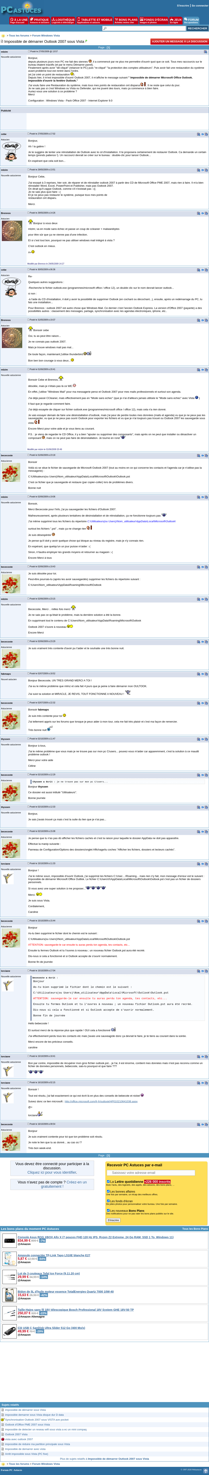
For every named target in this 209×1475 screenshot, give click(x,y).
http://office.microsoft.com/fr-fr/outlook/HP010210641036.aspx (101, 1101)
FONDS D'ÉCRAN (154, 21)
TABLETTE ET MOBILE (94, 21)
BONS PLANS (126, 21)
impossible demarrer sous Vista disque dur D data (34, 1414)
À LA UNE (19, 21)
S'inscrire (183, 5)
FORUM (191, 21)
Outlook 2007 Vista (16, 1434)
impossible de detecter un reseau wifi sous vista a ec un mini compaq (46, 1429)
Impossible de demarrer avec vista (25, 1449)
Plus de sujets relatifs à (104, 1458)
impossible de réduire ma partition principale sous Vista (37, 1444)
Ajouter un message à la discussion (179, 41)
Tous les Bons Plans (195, 1228)
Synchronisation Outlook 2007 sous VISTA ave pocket (37, 1419)
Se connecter (200, 5)
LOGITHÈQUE (63, 21)
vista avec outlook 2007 (19, 1439)
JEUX (175, 21)
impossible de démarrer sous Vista (25, 1409)
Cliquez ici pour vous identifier (51, 1172)
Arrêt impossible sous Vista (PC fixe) (26, 1453)
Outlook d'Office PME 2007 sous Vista (27, 1424)
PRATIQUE (39, 21)
